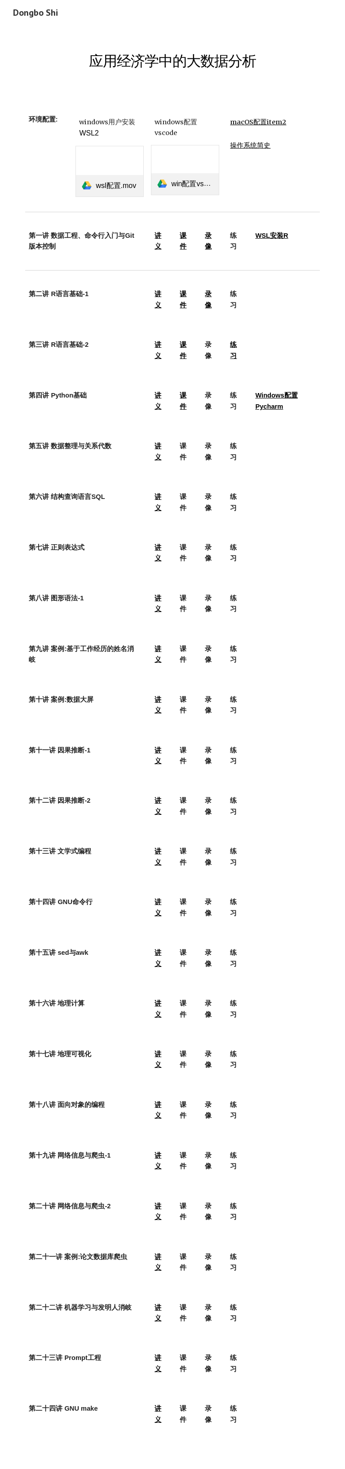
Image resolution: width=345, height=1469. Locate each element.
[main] (172, 56)
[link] (109, 171)
